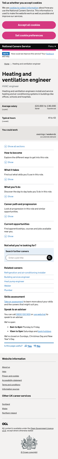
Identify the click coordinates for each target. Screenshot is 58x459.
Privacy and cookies (10, 376)
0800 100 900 (23, 314)
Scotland (6, 404)
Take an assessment (13, 301)
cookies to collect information (23, 7)
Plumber (8, 290)
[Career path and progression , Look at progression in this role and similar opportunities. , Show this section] (29, 211)
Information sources (10, 389)
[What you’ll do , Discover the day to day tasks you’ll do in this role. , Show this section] (29, 192)
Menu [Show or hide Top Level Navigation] (51, 46)
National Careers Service (16, 46)
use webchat (40, 314)
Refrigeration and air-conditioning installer (25, 272)
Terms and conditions (11, 384)
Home (6, 64)
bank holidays (44, 331)
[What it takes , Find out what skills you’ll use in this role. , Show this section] (29, 175)
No (38, 346)
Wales (4, 408)
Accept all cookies (29, 25)
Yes (29, 346)
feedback (50, 53)
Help (4, 371)
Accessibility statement (12, 380)
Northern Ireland (9, 413)
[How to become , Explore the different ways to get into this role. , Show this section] (29, 158)
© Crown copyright (29, 452)
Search (49, 258)
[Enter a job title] (29, 258)
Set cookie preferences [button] (29, 35)
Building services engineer (17, 277)
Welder (7, 285)
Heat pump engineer (14, 281)
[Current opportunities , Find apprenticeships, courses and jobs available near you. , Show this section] (29, 231)
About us (6, 367)
